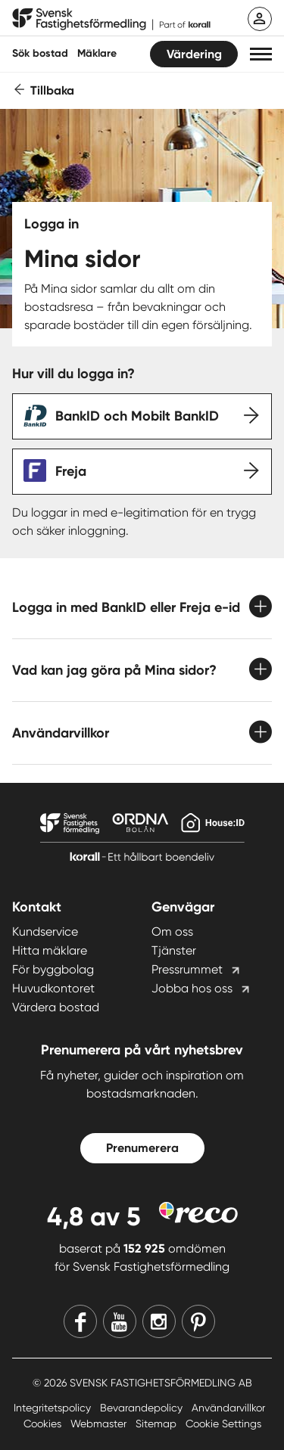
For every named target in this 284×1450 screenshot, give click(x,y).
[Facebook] (80, 1321)
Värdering (194, 54)
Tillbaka (52, 90)
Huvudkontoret (53, 988)
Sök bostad (40, 53)
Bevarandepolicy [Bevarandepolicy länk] (143, 1408)
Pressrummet (187, 969)
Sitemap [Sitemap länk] (157, 1423)
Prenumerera (142, 1148)
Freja (70, 471)
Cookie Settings (223, 1423)
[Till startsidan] (111, 19)
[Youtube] (119, 1321)
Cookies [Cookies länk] (43, 1423)
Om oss (172, 931)
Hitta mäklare (49, 950)
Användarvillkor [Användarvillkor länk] (228, 1408)
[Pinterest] (198, 1321)
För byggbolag (53, 969)
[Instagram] (159, 1321)
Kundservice (45, 931)
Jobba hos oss (192, 988)
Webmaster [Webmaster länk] (100, 1423)
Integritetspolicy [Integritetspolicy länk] (54, 1408)
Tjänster (173, 950)
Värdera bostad (55, 1007)
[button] (261, 54)
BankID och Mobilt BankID (137, 416)
